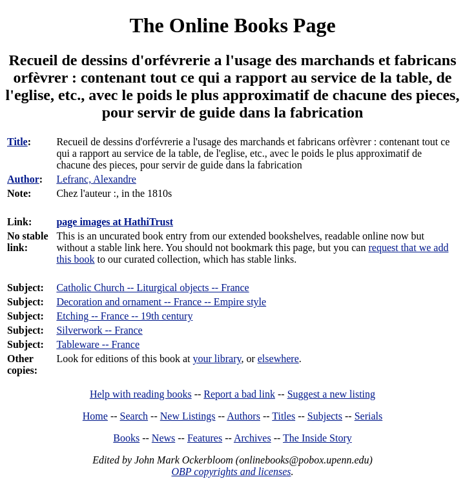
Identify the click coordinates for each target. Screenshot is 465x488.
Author (23, 179)
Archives (252, 437)
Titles (283, 416)
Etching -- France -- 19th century (124, 315)
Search (134, 416)
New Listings (188, 416)
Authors (243, 416)
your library (217, 358)
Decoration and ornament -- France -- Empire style (161, 301)
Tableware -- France (98, 344)
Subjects (324, 416)
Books (126, 437)
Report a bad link (239, 394)
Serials (369, 416)
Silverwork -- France (99, 330)
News (163, 437)
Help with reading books (141, 394)
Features (204, 437)
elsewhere (278, 358)
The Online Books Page (232, 25)
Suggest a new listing (331, 394)
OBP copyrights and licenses (231, 471)
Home (95, 416)
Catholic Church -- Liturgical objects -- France (152, 287)
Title (17, 141)
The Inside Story (317, 437)
